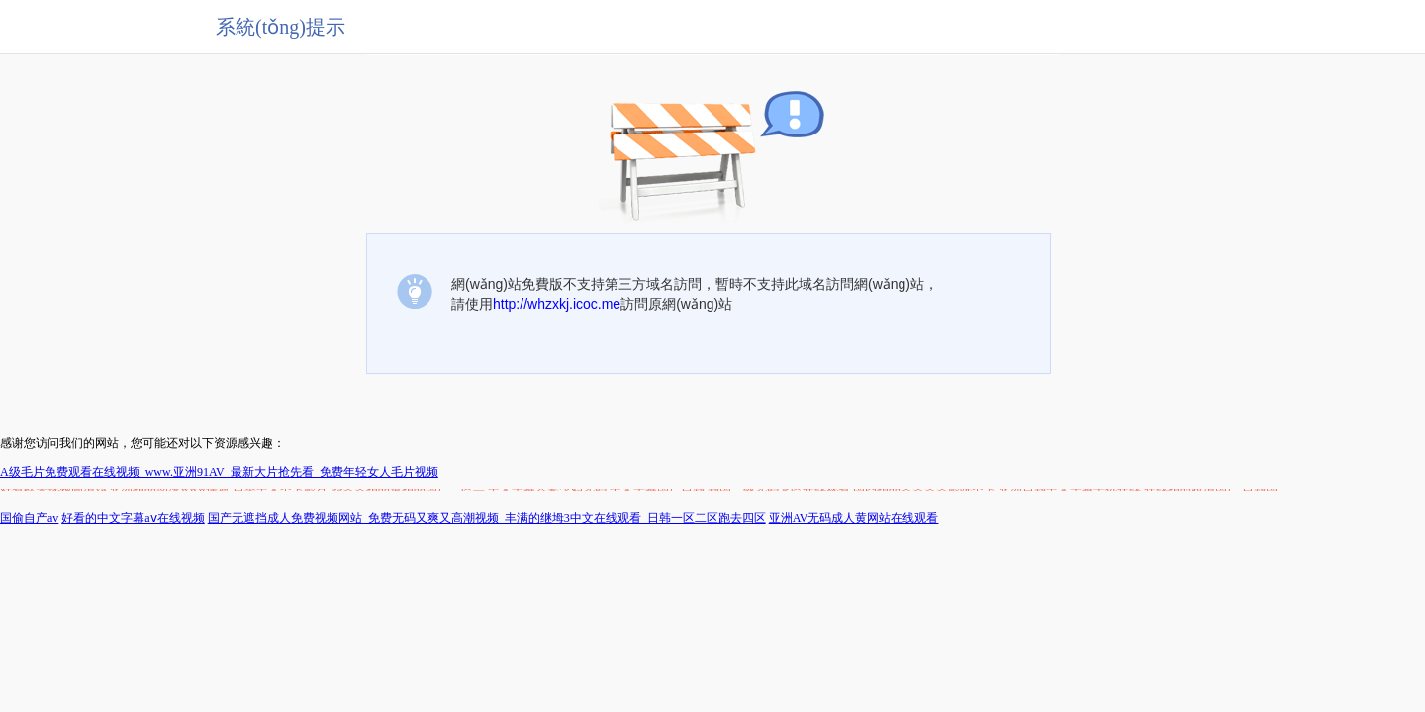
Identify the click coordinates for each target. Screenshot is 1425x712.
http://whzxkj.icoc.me (556, 304)
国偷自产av (29, 518)
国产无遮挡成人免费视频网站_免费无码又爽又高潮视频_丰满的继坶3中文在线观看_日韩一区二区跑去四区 (487, 518)
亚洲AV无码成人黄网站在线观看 (854, 518)
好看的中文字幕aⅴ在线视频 (132, 518)
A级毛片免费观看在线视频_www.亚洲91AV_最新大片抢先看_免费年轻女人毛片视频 (219, 472)
